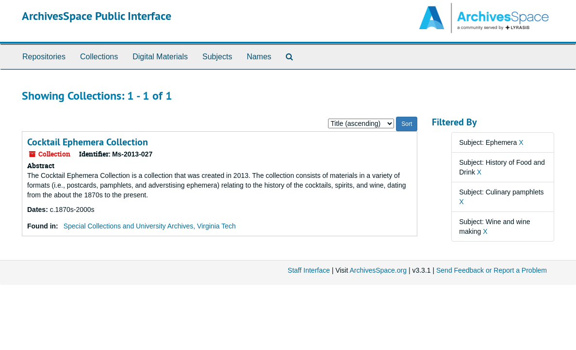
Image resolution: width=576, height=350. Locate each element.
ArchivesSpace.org (378, 270)
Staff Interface (309, 270)
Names (259, 56)
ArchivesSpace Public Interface (96, 15)
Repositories (44, 56)
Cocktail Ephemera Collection (87, 142)
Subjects (217, 56)
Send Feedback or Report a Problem (491, 270)
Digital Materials (160, 56)
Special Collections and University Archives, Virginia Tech (150, 226)
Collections (99, 56)
